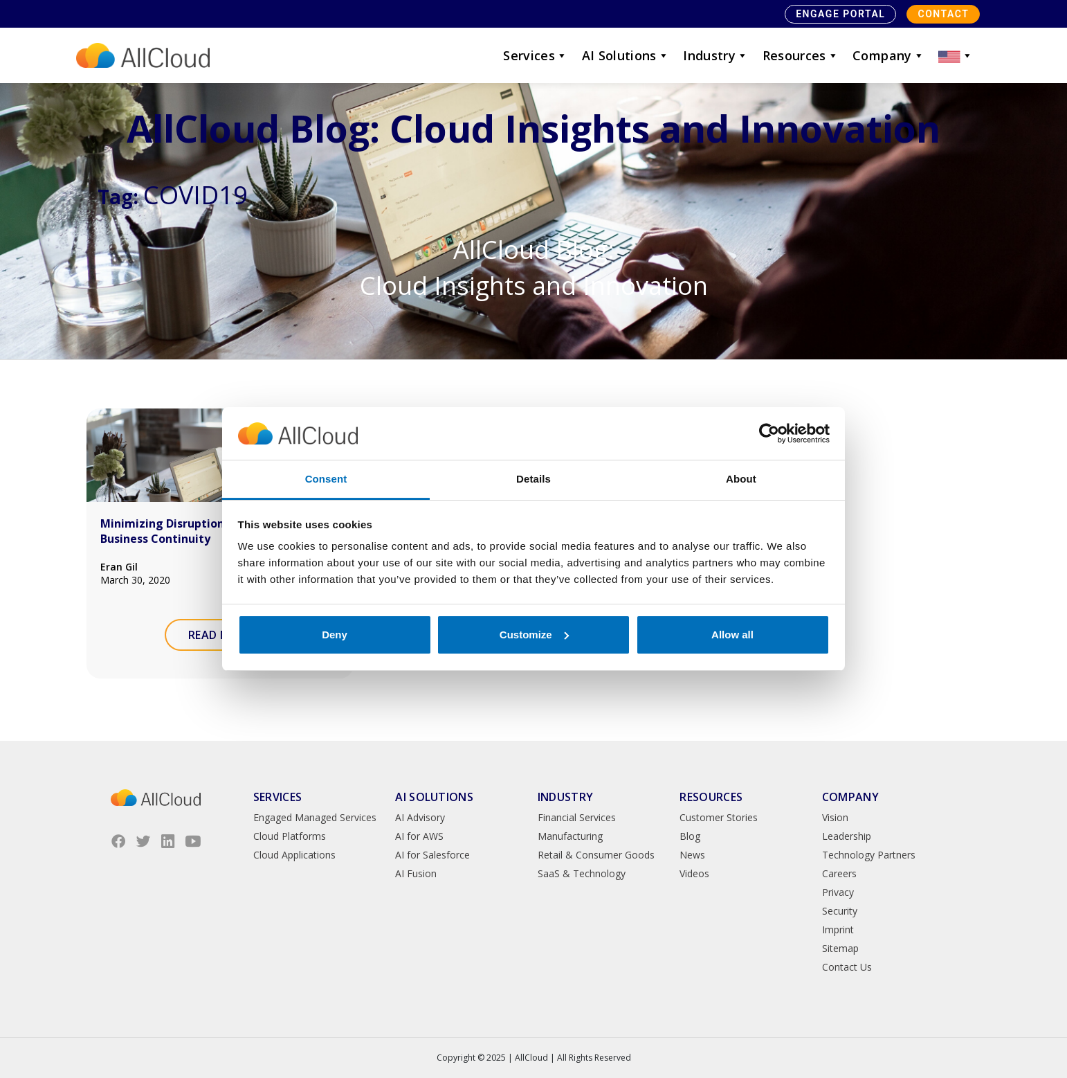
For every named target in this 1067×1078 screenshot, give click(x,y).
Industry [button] (715, 55)
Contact (943, 13)
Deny (334, 634)
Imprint (838, 929)
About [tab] (741, 479)
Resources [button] (801, 55)
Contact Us (847, 966)
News (692, 854)
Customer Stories (719, 817)
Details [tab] (533, 479)
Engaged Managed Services (314, 817)
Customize (534, 634)
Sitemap (840, 948)
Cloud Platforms (289, 836)
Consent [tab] (326, 479)
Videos (694, 873)
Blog (690, 836)
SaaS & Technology (582, 873)
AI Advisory (420, 817)
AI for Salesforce (432, 854)
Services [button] (535, 55)
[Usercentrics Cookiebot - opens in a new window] (769, 433)
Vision (835, 817)
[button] (955, 55)
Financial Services (577, 817)
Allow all (732, 634)
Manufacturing (570, 836)
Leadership (846, 836)
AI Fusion (416, 873)
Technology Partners (868, 854)
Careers (839, 873)
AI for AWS (419, 836)
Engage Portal (840, 13)
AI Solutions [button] (626, 55)
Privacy (838, 892)
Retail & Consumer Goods (596, 854)
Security (839, 910)
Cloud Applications (294, 854)
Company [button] (888, 55)
